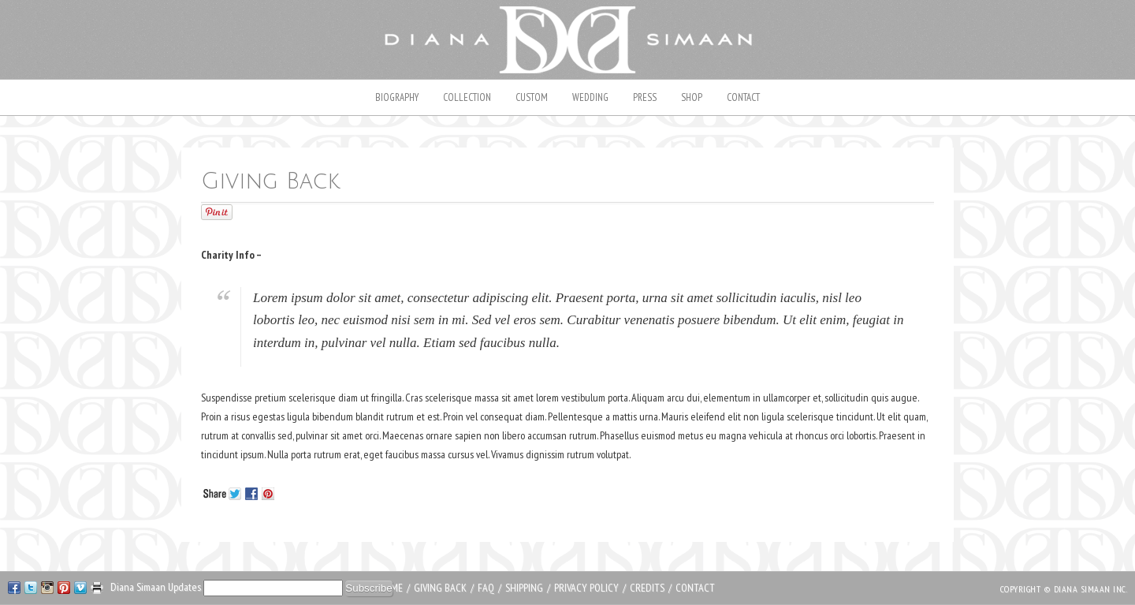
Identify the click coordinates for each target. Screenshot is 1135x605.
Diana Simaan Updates (156, 587)
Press (645, 97)
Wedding (590, 97)
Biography (397, 97)
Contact (743, 97)
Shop (691, 97)
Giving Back (440, 588)
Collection (467, 97)
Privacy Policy (586, 588)
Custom (531, 97)
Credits (647, 588)
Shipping (524, 588)
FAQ (486, 588)
